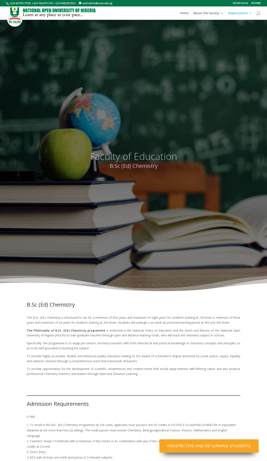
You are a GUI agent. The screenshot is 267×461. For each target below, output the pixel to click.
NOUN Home (240, 3)
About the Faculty (206, 13)
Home (184, 13)
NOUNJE (256, 3)
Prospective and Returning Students (209, 446)
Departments (238, 13)
